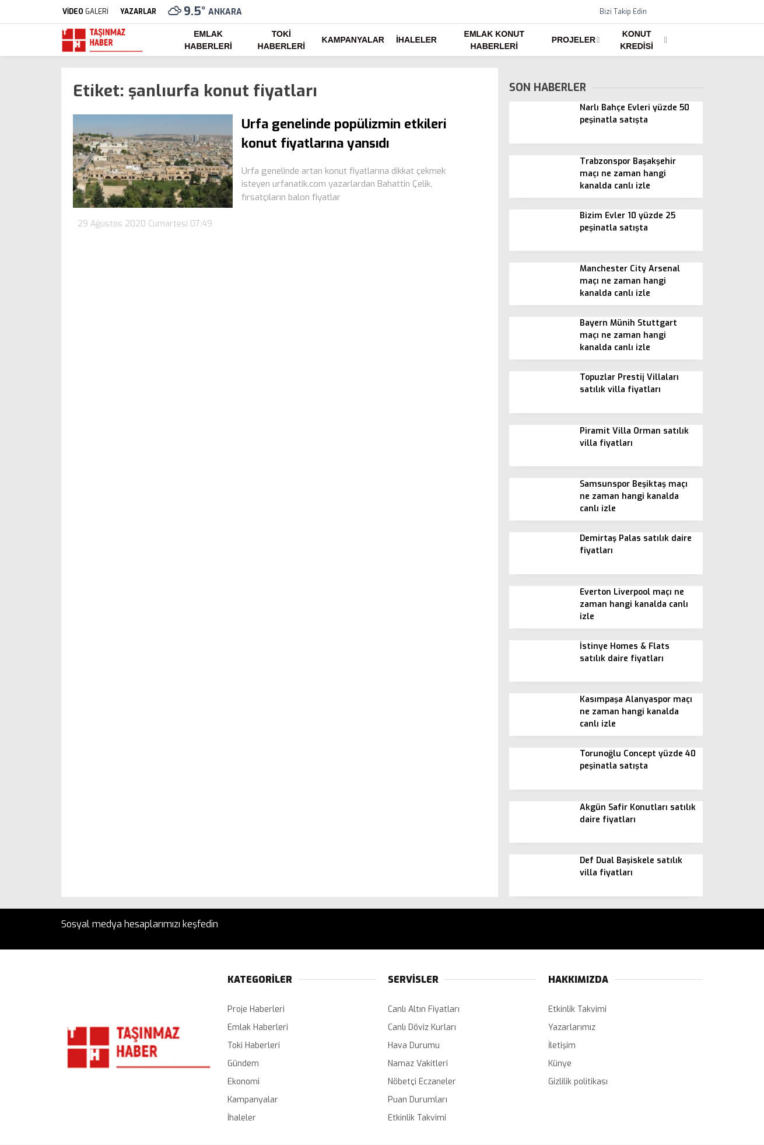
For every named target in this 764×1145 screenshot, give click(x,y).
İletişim (562, 1045)
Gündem (243, 1063)
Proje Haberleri (256, 1009)
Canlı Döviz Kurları (422, 1027)
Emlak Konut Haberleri (494, 40)
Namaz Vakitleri (418, 1063)
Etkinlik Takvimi (417, 1117)
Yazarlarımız (571, 1027)
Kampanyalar (353, 39)
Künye (560, 1063)
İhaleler (416, 39)
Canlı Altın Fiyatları (424, 1009)
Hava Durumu (414, 1045)
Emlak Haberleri (208, 40)
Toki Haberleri (282, 40)
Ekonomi (243, 1081)
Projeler (573, 39)
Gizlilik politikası (578, 1081)
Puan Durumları (417, 1099)
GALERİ (84, 11)
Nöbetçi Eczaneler (422, 1081)
